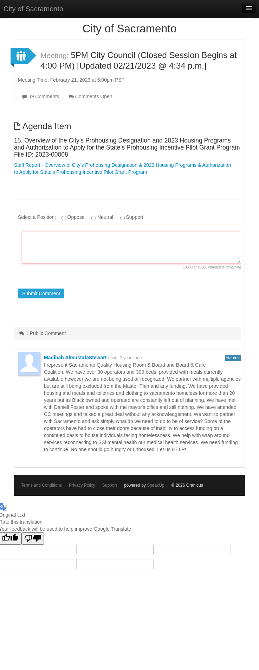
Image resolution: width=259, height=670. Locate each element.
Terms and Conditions (41, 485)
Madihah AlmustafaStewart (75, 357)
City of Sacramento (33, 9)
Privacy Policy (82, 485)
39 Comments (40, 96)
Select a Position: (37, 217)
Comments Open (90, 96)
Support (109, 485)
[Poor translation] (32, 538)
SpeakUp (155, 485)
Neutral (233, 357)
